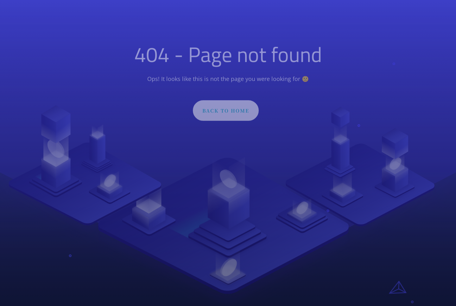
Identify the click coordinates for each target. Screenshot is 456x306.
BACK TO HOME (225, 112)
